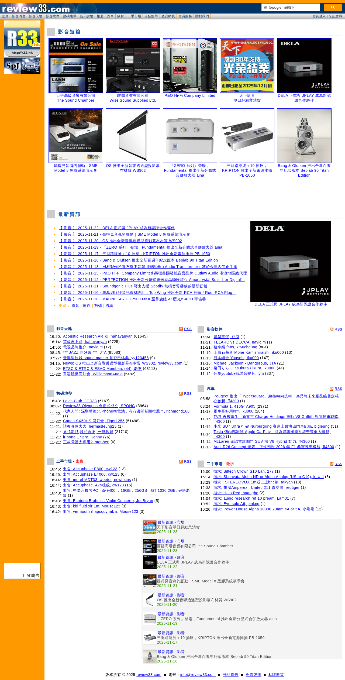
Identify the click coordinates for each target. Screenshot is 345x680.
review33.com (148, 674)
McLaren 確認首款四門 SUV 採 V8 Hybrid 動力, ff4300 (261, 441)
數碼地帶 (69, 16)
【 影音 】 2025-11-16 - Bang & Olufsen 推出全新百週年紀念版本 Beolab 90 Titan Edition (138, 260)
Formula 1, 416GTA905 (234, 406)
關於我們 (202, 16)
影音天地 (35, 16)
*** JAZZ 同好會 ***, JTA (84, 352)
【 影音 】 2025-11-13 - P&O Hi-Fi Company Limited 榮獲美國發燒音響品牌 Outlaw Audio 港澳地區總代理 (153, 273)
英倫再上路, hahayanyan (85, 341)
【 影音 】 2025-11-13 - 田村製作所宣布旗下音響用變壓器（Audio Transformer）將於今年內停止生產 (148, 267)
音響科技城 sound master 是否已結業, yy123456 (106, 358)
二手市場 (134, 16)
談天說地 (86, 16)
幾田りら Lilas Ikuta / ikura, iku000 (244, 368)
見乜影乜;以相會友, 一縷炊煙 (88, 432)
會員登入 (319, 16)
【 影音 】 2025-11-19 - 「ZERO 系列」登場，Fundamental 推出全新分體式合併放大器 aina (140, 247)
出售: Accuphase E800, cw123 (90, 469)
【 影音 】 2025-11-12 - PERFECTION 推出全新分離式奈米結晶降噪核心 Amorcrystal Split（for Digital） (152, 279)
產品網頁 (168, 16)
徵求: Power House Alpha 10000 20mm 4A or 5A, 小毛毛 (264, 509)
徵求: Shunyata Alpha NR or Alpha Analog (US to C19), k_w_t (268, 477)
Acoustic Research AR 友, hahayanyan (98, 336)
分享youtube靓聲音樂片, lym (238, 373)
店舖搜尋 (151, 16)
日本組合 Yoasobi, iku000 (236, 358)
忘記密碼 (335, 16)
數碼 (98, 305)
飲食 (120, 16)
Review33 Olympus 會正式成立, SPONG (99, 406)
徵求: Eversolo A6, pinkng (236, 504)
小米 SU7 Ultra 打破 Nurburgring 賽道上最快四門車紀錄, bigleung (271, 426)
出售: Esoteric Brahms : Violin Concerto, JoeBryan (108, 501)
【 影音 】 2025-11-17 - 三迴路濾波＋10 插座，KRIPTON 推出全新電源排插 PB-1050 (134, 254)
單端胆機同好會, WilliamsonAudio (93, 374)
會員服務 (185, 16)
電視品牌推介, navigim (83, 347)
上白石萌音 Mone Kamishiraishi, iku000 (248, 352)
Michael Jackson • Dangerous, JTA (244, 363)
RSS (188, 329)
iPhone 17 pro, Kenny (82, 437)
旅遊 (100, 16)
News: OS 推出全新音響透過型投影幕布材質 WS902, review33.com (122, 363)
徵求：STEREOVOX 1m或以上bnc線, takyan (253, 482)
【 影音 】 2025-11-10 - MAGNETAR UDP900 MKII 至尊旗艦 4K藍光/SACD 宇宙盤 (132, 299)
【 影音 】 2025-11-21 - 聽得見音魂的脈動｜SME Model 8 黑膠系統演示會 (124, 234)
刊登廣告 (231, 674)
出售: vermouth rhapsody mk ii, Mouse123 (100, 511)
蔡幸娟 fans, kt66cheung (235, 347)
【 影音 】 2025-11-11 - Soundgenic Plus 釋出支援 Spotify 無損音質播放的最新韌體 (133, 286)
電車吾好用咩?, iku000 (233, 411)
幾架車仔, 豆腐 (226, 337)
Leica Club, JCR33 (80, 401)
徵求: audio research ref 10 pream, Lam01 (251, 498)
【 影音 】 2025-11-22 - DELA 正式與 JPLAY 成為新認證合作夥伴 (117, 228)
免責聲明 (253, 674)
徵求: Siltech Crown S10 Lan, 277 (243, 471)
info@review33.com (198, 674)
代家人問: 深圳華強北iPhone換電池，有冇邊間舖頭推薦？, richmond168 (126, 411)
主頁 (5, 16)
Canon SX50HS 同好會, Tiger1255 (94, 421)
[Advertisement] (195, 192)
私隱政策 (276, 674)
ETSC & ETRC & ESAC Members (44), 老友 (102, 368)
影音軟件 (52, 16)
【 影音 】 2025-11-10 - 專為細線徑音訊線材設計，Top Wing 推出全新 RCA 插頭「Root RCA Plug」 (147, 292)
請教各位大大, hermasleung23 (90, 426)
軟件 (87, 305)
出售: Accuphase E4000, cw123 (91, 474)
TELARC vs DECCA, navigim (239, 342)
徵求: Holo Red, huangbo (235, 493)
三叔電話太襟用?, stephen (86, 442)
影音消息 (18, 16)
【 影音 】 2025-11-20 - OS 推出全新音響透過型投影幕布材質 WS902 (120, 241)
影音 (76, 305)
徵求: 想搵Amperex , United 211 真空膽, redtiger (256, 487)
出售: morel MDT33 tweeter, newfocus (97, 480)
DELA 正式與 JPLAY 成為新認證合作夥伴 (290, 302)
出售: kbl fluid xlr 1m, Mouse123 (91, 506)
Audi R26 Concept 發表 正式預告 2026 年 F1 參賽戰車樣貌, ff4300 (273, 447)
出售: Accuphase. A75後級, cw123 (93, 485)
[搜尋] (290, 7)
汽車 (110, 16)
